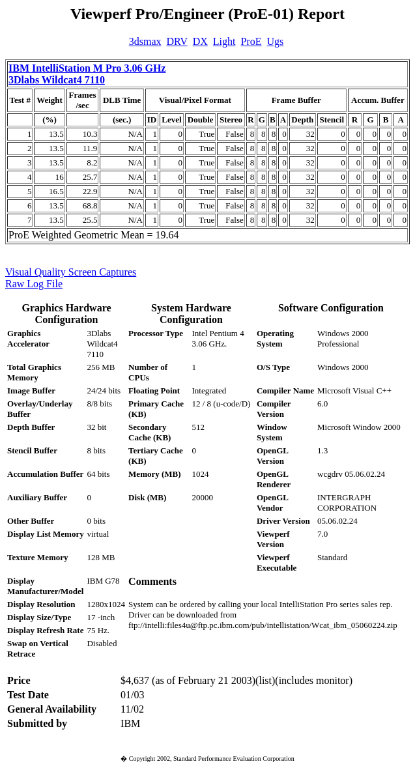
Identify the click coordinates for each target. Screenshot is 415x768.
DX (200, 41)
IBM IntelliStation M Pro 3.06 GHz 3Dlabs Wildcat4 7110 (86, 74)
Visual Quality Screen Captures (70, 271)
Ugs (275, 41)
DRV (177, 41)
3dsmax (145, 41)
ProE (251, 41)
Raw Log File (34, 283)
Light (224, 41)
